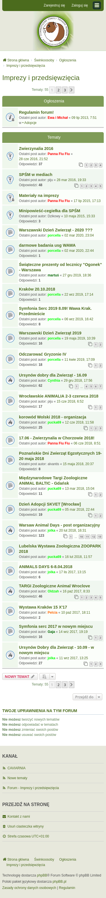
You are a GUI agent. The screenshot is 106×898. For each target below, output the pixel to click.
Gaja (51, 632)
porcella (53, 235)
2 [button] (58, 90)
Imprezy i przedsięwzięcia (40, 77)
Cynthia (53, 381)
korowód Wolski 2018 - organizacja (52, 417)
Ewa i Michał (57, 118)
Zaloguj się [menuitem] (80, 5)
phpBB (42, 875)
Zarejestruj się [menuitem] (54, 5)
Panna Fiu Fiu (58, 154)
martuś (53, 275)
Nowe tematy (17, 778)
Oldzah (53, 591)
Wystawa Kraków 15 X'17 (43, 607)
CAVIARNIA (16, 768)
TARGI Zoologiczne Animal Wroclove (54, 586)
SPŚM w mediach (35, 174)
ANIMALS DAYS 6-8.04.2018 (45, 566)
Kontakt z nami (18, 816)
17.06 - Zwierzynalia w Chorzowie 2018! (56, 438)
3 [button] (65, 90)
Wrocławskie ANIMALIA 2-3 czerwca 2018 (58, 396)
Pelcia (52, 613)
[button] (71, 90)
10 (81, 536)
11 (87, 536)
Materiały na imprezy (39, 195)
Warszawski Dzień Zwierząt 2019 (50, 333)
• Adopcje (29, 123)
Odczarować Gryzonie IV (42, 354)
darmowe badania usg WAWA (47, 245)
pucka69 (54, 422)
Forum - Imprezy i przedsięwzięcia (33, 788)
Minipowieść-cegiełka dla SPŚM (49, 211)
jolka (51, 530)
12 (93, 536)
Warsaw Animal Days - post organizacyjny (59, 525)
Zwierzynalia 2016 (36, 148)
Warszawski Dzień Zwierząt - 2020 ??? (55, 230)
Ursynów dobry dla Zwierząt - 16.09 (53, 375)
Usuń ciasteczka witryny (25, 826)
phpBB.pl (59, 882)
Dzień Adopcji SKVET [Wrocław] (50, 504)
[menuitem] (29, 888)
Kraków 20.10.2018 (37, 289)
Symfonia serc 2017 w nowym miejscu (56, 626)
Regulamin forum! (36, 112)
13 (99, 536)
